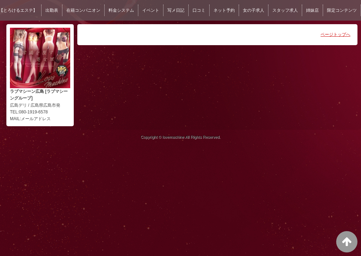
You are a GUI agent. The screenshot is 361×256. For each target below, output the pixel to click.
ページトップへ (335, 34)
